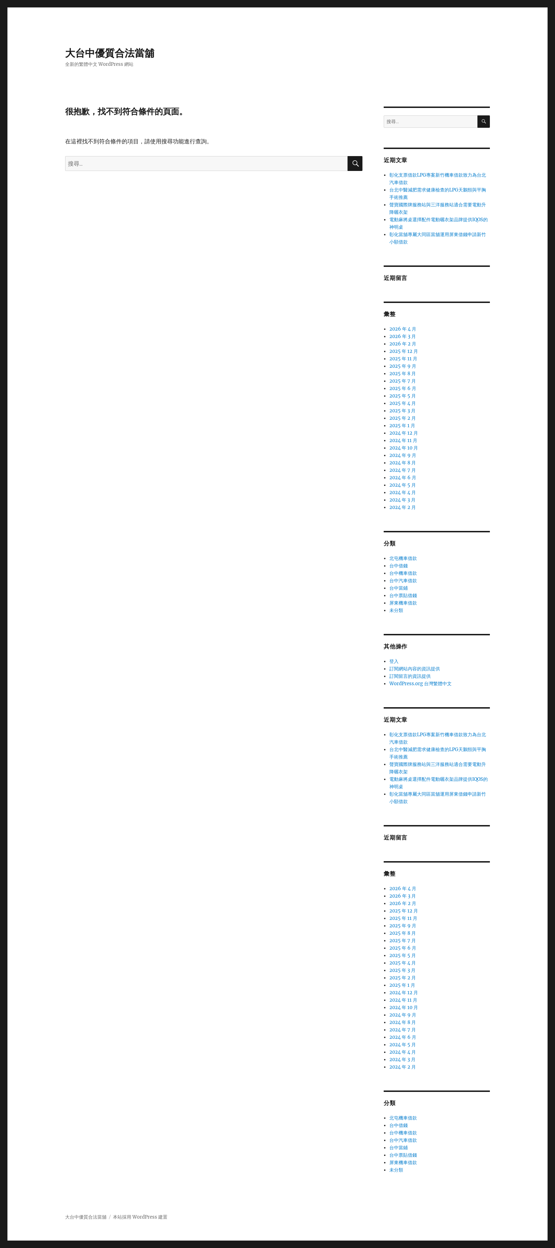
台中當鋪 (398, 588)
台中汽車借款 (403, 581)
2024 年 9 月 (402, 455)
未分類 (396, 610)
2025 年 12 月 (403, 351)
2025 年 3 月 (402, 411)
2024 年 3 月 (402, 500)
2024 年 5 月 (402, 485)
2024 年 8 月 (402, 463)
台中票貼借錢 (403, 595)
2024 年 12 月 (403, 433)
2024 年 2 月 (402, 507)
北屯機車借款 (403, 558)
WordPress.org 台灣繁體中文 (420, 684)
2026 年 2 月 (402, 344)
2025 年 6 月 (402, 388)
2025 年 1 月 (402, 426)
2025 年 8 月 (402, 374)
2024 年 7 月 (402, 470)
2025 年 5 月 (402, 396)
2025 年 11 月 (403, 359)
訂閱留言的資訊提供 (410, 676)
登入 (394, 661)
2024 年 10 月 (403, 448)
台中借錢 (398, 566)
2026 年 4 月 (402, 329)
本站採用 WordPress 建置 (140, 1217)
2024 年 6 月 (402, 478)
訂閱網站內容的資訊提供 (414, 669)
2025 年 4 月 (402, 403)
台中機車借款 (403, 573)
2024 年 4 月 (402, 493)
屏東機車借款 (403, 603)
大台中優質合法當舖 (109, 53)
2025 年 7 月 (402, 381)
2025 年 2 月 (402, 418)
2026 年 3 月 (402, 336)
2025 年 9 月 (402, 366)
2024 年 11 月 (403, 440)
